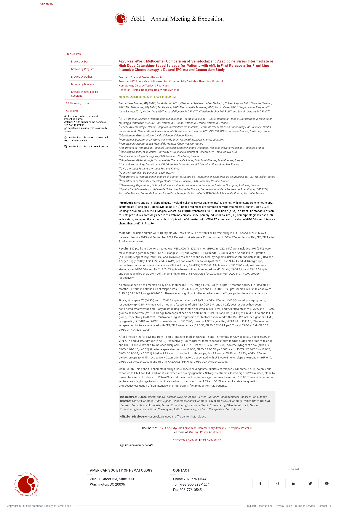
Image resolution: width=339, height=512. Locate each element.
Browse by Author (81, 76)
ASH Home (46, 3)
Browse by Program (82, 69)
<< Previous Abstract (185, 439)
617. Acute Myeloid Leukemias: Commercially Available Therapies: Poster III (205, 428)
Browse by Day (80, 61)
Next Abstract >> (210, 439)
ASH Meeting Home (77, 103)
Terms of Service (305, 505)
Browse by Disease (82, 84)
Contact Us (324, 505)
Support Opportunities (260, 505)
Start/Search (73, 54)
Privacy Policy (283, 505)
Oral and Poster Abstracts (205, 432)
